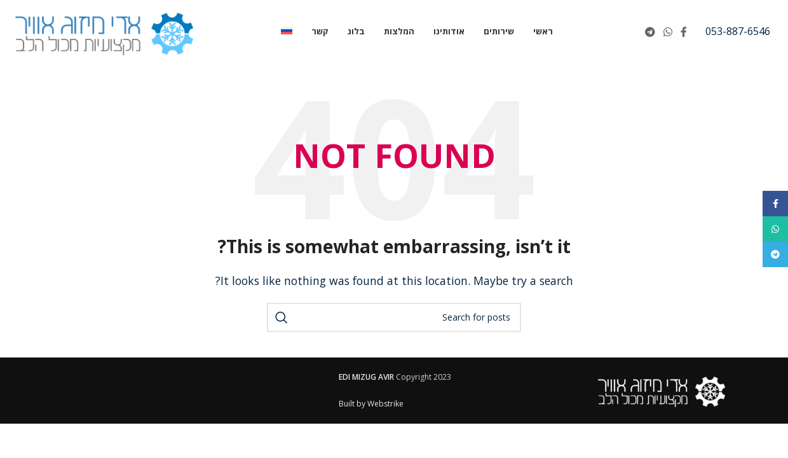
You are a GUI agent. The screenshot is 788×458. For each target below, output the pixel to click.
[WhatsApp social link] (667, 31)
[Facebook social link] (684, 31)
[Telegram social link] (650, 31)
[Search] (394, 317)
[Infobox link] (737, 32)
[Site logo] (104, 31)
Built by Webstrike (371, 403)
